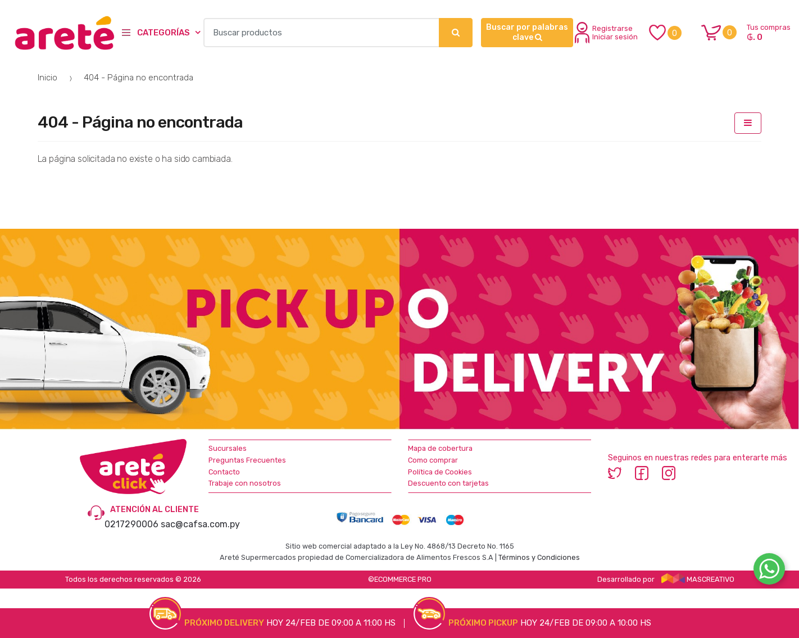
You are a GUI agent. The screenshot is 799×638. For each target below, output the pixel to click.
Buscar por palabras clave (527, 32)
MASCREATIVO (697, 579)
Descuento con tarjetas (448, 483)
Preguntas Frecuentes (247, 460)
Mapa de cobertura (440, 448)
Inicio (47, 78)
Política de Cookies (440, 472)
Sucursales (227, 448)
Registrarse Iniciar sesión (606, 32)
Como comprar (433, 460)
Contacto (224, 472)
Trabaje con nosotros (244, 483)
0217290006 (131, 524)
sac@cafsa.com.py (200, 524)
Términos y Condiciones (539, 557)
